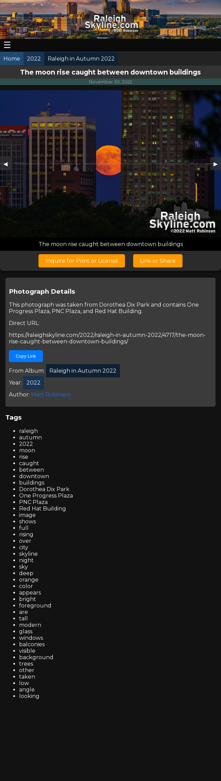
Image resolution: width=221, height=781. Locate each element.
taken (27, 676)
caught (29, 463)
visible (27, 651)
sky (23, 567)
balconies (32, 644)
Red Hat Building (118, 311)
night (26, 560)
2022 (26, 444)
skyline (28, 554)
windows (31, 638)
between (31, 470)
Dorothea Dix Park (124, 305)
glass (25, 631)
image (27, 515)
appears (30, 592)
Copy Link (26, 356)
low (24, 683)
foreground (35, 605)
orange (28, 579)
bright (27, 599)
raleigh (28, 431)
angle (27, 689)
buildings (31, 482)
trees (26, 664)
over (25, 541)
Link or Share (158, 261)
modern (30, 625)
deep (26, 573)
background (36, 657)
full (24, 528)
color (26, 586)
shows (27, 521)
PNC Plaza (66, 311)
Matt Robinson (51, 394)
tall (23, 618)
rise (23, 457)
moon (27, 450)
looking (29, 696)
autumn (30, 437)
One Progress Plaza (46, 495)
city (23, 547)
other (26, 670)
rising (26, 534)
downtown (34, 476)
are (23, 612)
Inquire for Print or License (81, 261)
